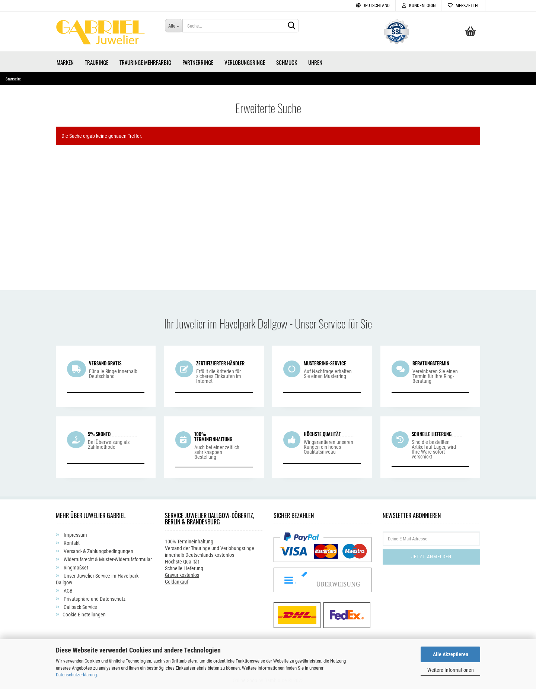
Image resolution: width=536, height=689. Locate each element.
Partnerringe (197, 61)
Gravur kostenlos (182, 574)
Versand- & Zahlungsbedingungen (98, 551)
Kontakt (71, 543)
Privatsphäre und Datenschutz (94, 598)
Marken (65, 61)
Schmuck (286, 61)
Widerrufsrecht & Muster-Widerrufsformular (107, 559)
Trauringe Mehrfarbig (145, 61)
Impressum (75, 534)
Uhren (315, 61)
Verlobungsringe (244, 61)
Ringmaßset (75, 567)
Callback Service (80, 607)
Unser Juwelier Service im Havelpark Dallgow (97, 578)
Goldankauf (176, 581)
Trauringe (96, 61)
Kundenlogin (418, 5)
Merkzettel (463, 5)
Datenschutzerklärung (76, 674)
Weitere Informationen (450, 670)
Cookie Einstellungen (84, 614)
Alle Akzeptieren (450, 654)
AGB (68, 590)
